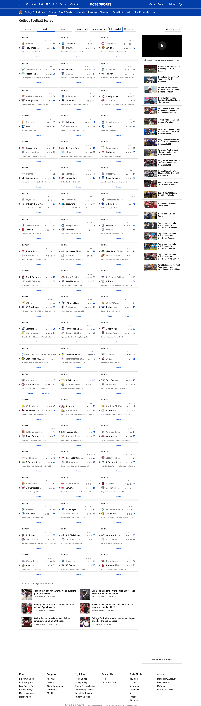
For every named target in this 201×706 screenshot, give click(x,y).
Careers (50, 682)
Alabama (32, 385)
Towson (109, 74)
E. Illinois (110, 204)
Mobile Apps (25, 697)
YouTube (134, 679)
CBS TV (50, 693)
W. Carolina (31, 307)
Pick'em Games (26, 679)
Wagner (29, 174)
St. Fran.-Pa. (71, 148)
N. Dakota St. (112, 462)
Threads (134, 697)
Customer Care (109, 682)
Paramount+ (53, 689)
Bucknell (30, 44)
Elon (108, 359)
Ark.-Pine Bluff (113, 406)
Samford (30, 329)
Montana (110, 436)
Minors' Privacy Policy (84, 686)
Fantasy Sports (26, 682)
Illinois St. (30, 251)
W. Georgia (71, 509)
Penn (108, 230)
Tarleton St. (71, 540)
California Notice (82, 697)
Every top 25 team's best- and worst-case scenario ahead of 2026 (112, 605)
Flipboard (134, 700)
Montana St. (111, 535)
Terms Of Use (80, 679)
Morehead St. (72, 251)
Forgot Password (165, 689)
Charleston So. (113, 200)
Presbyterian (112, 96)
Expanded (117, 29)
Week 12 (45, 29)
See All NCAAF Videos (162, 659)
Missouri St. (111, 458)
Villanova (70, 96)
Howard (69, 561)
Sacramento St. (113, 509)
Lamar (69, 488)
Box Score (125, 316)
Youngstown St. (33, 101)
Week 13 (63, 29)
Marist (109, 101)
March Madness (26, 693)
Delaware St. (32, 70)
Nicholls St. (71, 484)
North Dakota (32, 281)
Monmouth (71, 101)
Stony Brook (71, 277)
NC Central (71, 565)
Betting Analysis (27, 689)
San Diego (30, 514)
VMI (27, 303)
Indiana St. (31, 256)
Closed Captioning (83, 693)
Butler (109, 281)
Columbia (70, 44)
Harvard (109, 225)
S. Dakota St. (32, 462)
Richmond (70, 122)
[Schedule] (81, 12)
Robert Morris (112, 122)
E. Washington (32, 488)
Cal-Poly (110, 514)
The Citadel (71, 303)
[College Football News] (35, 12)
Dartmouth (31, 225)
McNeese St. (72, 355)
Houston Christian (34, 355)
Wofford (69, 307)
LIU (67, 152)
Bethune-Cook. (33, 432)
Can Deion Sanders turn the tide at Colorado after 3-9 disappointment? (113, 592)
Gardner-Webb (72, 333)
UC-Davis (110, 540)
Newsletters (163, 682)
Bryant (29, 200)
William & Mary (33, 204)
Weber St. (30, 561)
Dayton (109, 152)
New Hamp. (71, 281)
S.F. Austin (70, 462)
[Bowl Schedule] (142, 12)
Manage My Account (166, 679)
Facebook (134, 689)
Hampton (70, 127)
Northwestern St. (74, 359)
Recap (38, 57)
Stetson (30, 509)
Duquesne (30, 178)
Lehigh (109, 48)
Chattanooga (32, 333)
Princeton (30, 122)
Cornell (29, 230)
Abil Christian (72, 535)
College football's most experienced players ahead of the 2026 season (113, 619)
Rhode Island (112, 178)
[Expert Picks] (118, 12)
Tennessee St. (72, 329)
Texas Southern (33, 436)
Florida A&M (111, 256)
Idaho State (31, 484)
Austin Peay (111, 333)
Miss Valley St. (113, 251)
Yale (28, 127)
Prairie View (71, 410)
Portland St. (111, 432)
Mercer (29, 380)
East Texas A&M (33, 359)
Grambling (111, 561)
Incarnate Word (73, 458)
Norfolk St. (31, 74)
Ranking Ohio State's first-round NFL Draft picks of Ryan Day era (54, 605)
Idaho (28, 565)
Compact (131, 29)
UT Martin (110, 385)
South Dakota (32, 277)
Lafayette (70, 178)
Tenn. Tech (111, 380)
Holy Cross (31, 48)
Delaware (70, 204)
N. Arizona (70, 380)
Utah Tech (70, 514)
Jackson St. (71, 432)
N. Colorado (71, 385)
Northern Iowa (33, 96)
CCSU (108, 127)
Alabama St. (71, 436)
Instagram (134, 686)
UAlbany (110, 174)
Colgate (109, 44)
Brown (69, 48)
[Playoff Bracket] (66, 12)
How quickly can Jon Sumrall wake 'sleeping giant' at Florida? (55, 592)
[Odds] (130, 12)
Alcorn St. (70, 406)
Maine (108, 355)
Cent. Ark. (30, 540)
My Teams (162, 686)
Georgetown (72, 225)
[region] (162, 46)
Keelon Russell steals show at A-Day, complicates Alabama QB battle (52, 619)
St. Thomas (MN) (113, 277)
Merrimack (31, 152)
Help (104, 679)
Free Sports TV (26, 686)
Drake (68, 256)
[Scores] (52, 12)
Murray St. (111, 303)
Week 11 (28, 29)
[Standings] (104, 12)
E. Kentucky (111, 329)
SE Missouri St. (33, 410)
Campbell (70, 200)
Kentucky (110, 307)
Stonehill (70, 174)
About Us (51, 679)
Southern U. (111, 410)
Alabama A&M (112, 565)
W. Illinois (30, 406)
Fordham (70, 230)
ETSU (68, 74)
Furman (69, 70)
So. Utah (30, 535)
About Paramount (55, 686)
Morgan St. (111, 488)
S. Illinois (30, 458)
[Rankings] (92, 12)
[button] (154, 12)
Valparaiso (111, 148)
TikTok (133, 682)
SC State (110, 484)
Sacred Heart (32, 148)
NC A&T (109, 70)
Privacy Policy (80, 682)
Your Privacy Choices (84, 689)
